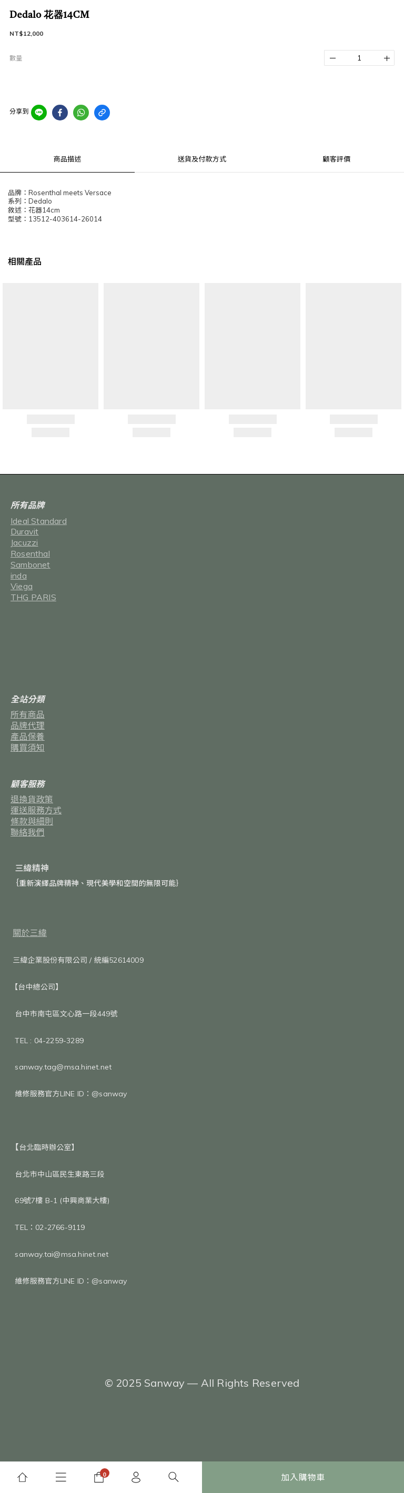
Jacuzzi (24, 542)
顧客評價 (337, 159)
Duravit (24, 531)
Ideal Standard (39, 521)
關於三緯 (30, 932)
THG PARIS (33, 597)
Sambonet (30, 564)
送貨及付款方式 (202, 159)
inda (19, 575)
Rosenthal (30, 553)
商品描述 (68, 159)
